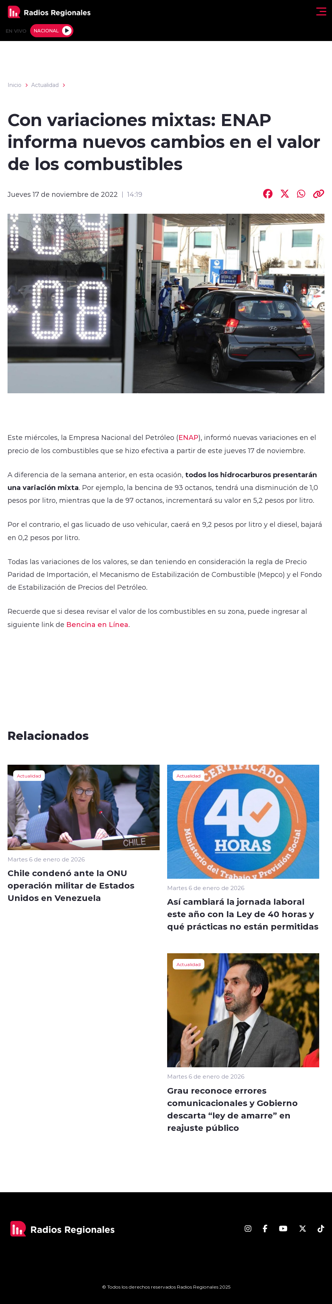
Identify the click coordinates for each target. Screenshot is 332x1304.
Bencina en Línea (97, 624)
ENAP (188, 437)
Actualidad (45, 85)
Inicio (14, 85)
